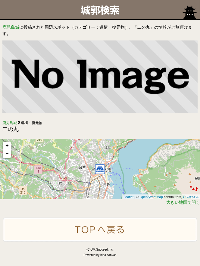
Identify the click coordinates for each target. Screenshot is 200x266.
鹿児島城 (10, 27)
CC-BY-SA (190, 197)
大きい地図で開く (183, 202)
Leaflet (128, 197)
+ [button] (7, 145)
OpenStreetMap (151, 197)
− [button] (7, 154)
